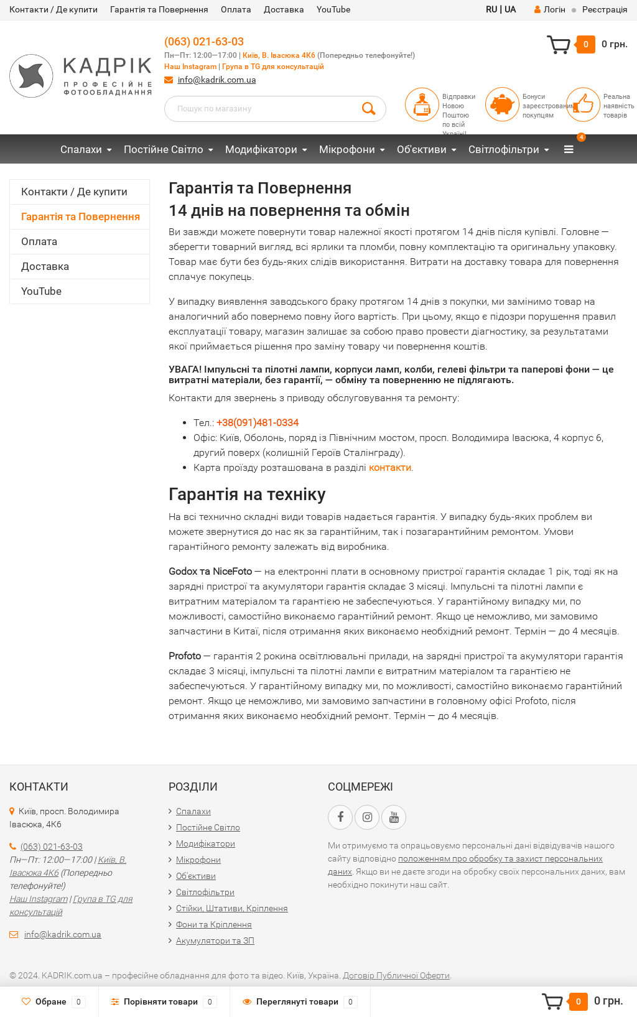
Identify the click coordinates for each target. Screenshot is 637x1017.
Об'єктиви (422, 149)
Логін (549, 9)
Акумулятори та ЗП (215, 940)
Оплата (236, 9)
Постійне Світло (163, 149)
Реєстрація (605, 9)
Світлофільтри (503, 149)
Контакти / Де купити (53, 9)
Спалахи (81, 149)
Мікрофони (347, 149)
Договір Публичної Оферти (396, 975)
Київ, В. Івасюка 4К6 (279, 55)
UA (510, 9)
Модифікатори (261, 149)
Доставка (284, 9)
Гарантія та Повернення (159, 9)
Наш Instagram (190, 66)
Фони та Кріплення (214, 924)
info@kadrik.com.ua (217, 80)
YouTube (333, 9)
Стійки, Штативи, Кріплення (232, 908)
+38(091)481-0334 (257, 423)
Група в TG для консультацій (273, 66)
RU (491, 9)
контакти (390, 467)
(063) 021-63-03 (204, 41)
